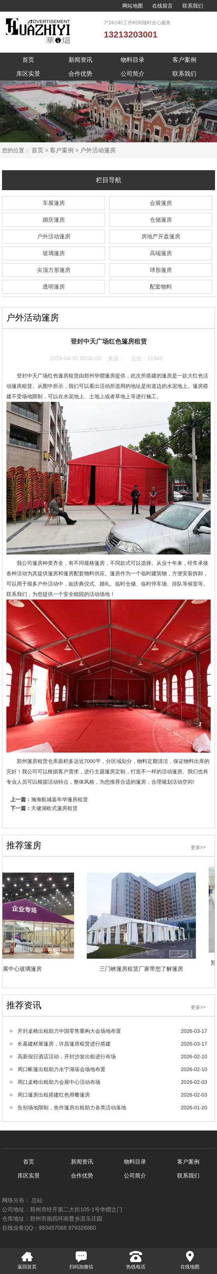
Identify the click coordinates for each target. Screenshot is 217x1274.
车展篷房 (54, 203)
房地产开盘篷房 (160, 236)
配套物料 (161, 286)
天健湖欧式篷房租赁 (54, 808)
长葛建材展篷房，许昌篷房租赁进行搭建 (64, 1044)
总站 (37, 1200)
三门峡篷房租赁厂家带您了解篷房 (139, 968)
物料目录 (133, 59)
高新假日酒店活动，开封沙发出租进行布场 (67, 1057)
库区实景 (28, 73)
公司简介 (133, 73)
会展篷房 (161, 203)
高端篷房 (161, 253)
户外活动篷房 (98, 150)
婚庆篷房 (54, 219)
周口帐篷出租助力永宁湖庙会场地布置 (62, 1069)
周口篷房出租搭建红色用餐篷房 (54, 1095)
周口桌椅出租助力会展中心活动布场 (59, 1082)
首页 (28, 59)
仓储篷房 (161, 219)
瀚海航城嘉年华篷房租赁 (59, 799)
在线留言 (162, 6)
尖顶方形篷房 (53, 270)
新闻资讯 (80, 59)
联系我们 (192, 6)
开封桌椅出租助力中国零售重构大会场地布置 (69, 1031)
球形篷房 (161, 270)
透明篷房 (54, 286)
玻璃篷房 (54, 253)
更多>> (198, 847)
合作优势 (80, 73)
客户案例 (184, 59)
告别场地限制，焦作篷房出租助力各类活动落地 (72, 1108)
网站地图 (132, 6)
